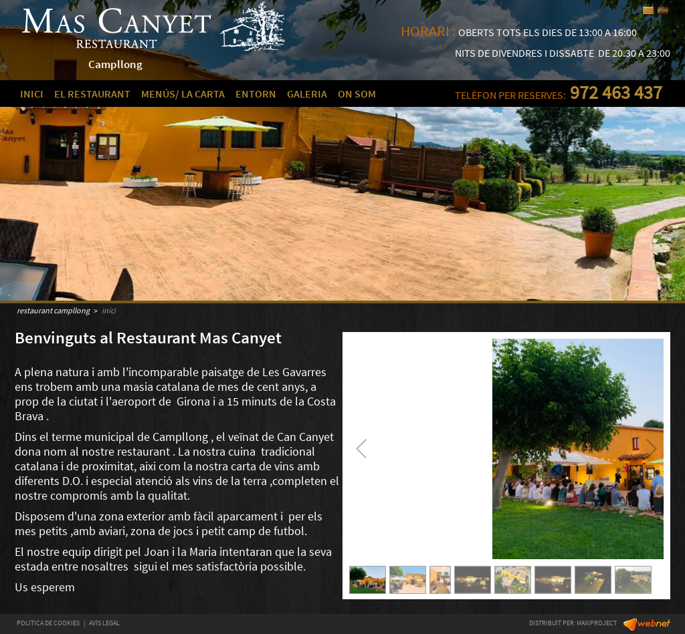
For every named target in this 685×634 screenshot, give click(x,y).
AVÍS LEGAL (104, 623)
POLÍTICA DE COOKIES (48, 623)
